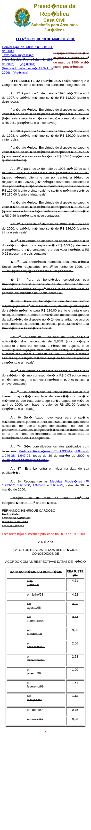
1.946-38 (8, 455)
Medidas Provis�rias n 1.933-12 (45, 451)
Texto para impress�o (17, 55)
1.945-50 (81, 451)
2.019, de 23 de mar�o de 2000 (25, 460)
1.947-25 (23, 455)
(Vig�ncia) (27, 64)
